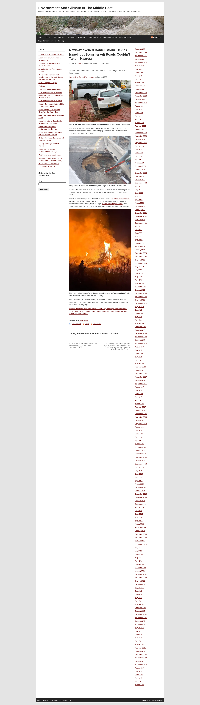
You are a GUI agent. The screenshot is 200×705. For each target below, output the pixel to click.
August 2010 (139, 668)
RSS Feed (157, 37)
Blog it (87, 324)
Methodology (59, 37)
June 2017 (139, 394)
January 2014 (140, 531)
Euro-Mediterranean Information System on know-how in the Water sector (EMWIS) (50, 95)
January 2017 (140, 410)
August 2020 (139, 267)
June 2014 (139, 514)
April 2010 (139, 681)
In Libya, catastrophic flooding (112, 204)
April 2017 (139, 400)
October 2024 (140, 99)
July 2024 (138, 109)
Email (40, 181)
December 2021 (141, 213)
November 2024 (141, 96)
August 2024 (139, 106)
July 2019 (138, 310)
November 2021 (141, 216)
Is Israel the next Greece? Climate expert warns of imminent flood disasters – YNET (83, 345)
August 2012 (139, 588)
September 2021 (141, 223)
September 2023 (141, 143)
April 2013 (139, 561)
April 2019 (139, 320)
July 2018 (138, 350)
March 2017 (139, 404)
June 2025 (139, 72)
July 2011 (138, 631)
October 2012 (140, 581)
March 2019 (139, 323)
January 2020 (140, 290)
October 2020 (140, 260)
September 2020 (141, 263)
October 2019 (140, 300)
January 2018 (140, 370)
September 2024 (141, 103)
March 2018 (139, 363)
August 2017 (139, 387)
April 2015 (139, 481)
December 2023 (141, 133)
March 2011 (139, 644)
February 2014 (140, 527)
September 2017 (141, 384)
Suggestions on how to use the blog (51, 41)
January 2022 (140, 210)
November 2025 (141, 56)
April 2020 (139, 280)
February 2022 (140, 206)
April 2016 (139, 440)
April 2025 (139, 79)
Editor (79, 63)
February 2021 (140, 246)
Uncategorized (83, 320)
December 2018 (141, 333)
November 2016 (141, 417)
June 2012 (139, 594)
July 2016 (138, 430)
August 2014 (139, 507)
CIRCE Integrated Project (47, 83)
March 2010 (139, 685)
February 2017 (140, 407)
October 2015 (140, 460)
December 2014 (141, 494)
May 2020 (138, 277)
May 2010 (138, 678)
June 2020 (139, 273)
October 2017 (140, 380)
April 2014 (139, 521)
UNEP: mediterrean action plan (49, 155)
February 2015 (140, 487)
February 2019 (140, 327)
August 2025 (139, 66)
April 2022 (139, 200)
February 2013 (140, 568)
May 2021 (138, 236)
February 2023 (140, 166)
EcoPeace (42, 86)
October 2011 (140, 621)
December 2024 (141, 93)
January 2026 (140, 49)
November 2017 (141, 377)
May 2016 (138, 437)
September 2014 (141, 504)
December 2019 (141, 293)
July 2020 (138, 270)
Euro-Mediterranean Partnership (50, 101)
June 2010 (139, 675)
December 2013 (141, 534)
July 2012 (138, 591)
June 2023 (139, 153)
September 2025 (141, 62)
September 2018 (141, 343)
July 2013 (138, 551)
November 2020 (141, 256)
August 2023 (139, 146)
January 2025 (140, 89)
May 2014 (138, 517)
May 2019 (138, 317)
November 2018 (141, 337)
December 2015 (141, 454)
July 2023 (138, 149)
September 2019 (141, 303)
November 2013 (141, 538)
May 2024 (138, 116)
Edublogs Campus (157, 700)
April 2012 (139, 601)
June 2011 (139, 634)
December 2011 (141, 614)
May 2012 (138, 598)
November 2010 (141, 658)
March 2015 (139, 484)
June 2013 (139, 554)
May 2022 (138, 196)
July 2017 (138, 390)
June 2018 (139, 354)
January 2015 (140, 491)
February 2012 (140, 608)
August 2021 (139, 226)
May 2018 (138, 357)
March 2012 (139, 604)
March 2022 (139, 203)
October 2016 (140, 420)
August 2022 (139, 186)
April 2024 (139, 119)
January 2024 (140, 129)
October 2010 (140, 661)
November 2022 (141, 176)
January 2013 (140, 571)
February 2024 (140, 126)
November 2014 (141, 497)
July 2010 (138, 671)
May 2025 (138, 76)
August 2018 (139, 347)
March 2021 (139, 243)
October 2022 (140, 180)
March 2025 (139, 83)
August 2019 (139, 307)
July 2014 (138, 511)
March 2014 (139, 524)
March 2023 (139, 163)
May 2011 (138, 638)
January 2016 (140, 450)
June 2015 (139, 474)
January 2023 (140, 170)
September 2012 (141, 584)
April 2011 (139, 641)
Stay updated (97, 324)
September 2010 (141, 665)
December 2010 (141, 655)
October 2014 (140, 501)
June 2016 (139, 434)
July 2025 (138, 69)
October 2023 (140, 139)
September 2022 (141, 183)
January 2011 (140, 651)
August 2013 (139, 547)
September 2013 (141, 544)
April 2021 (139, 240)
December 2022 (141, 173)
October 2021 (140, 220)
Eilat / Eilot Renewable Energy (49, 89)
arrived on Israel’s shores (120, 199)
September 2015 (141, 464)
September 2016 (141, 424)
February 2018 (140, 367)
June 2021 (139, 233)
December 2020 (141, 253)
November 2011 (141, 618)
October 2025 (140, 59)
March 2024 (139, 123)
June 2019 (139, 313)
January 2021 (140, 250)
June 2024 (139, 113)
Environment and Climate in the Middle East (75, 8)
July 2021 (138, 230)
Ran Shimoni (80, 77)
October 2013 (140, 541)
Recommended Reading (76, 37)
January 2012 (140, 611)
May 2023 (138, 156)
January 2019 (140, 330)
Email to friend (76, 324)
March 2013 (139, 564)
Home (40, 37)
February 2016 (140, 447)
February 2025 (140, 86)
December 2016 (141, 414)
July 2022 (138, 190)
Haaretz (72, 77)
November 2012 (141, 578)
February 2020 (140, 287)
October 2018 (140, 340)
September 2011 (141, 624)
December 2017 (141, 374)
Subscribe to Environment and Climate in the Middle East (110, 37)
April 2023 (139, 159)
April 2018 (139, 360)
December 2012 (141, 574)
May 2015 (138, 477)
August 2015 (139, 467)
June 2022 (139, 193)
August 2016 (139, 427)
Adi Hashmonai (90, 77)
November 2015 (141, 457)
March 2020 (139, 283)
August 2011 (139, 628)
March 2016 (139, 444)
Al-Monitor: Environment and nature (51, 55)
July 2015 (138, 471)
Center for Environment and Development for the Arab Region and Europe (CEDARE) (50, 77)
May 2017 (138, 397)
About (48, 37)
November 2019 (141, 297)
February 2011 (140, 648)
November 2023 (141, 136)
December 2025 (141, 52)
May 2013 (138, 558)
